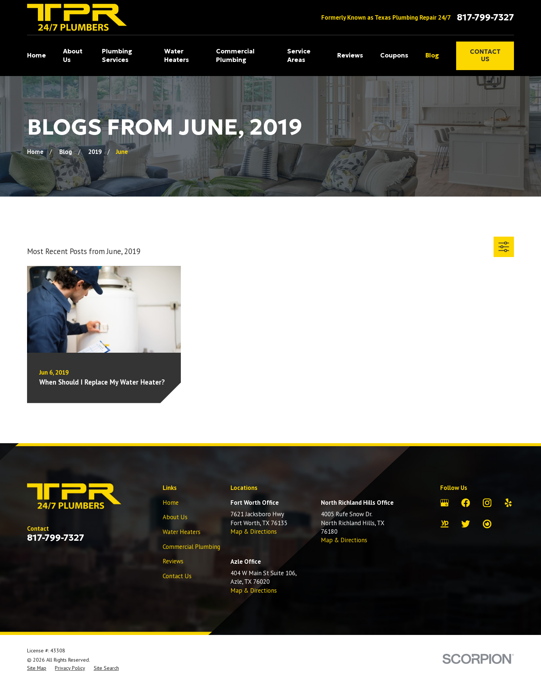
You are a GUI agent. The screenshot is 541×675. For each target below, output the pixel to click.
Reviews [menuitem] (350, 55)
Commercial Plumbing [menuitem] (235, 55)
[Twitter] (465, 524)
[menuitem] (36, 668)
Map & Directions (253, 531)
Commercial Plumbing (191, 547)
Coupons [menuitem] (394, 55)
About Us (175, 517)
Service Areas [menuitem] (299, 55)
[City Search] (487, 524)
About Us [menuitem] (72, 55)
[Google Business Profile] (444, 502)
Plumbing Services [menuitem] (117, 55)
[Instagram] (487, 502)
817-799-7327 (485, 17)
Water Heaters (181, 532)
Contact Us (485, 55)
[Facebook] (465, 502)
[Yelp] (508, 502)
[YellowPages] (444, 524)
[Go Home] (35, 152)
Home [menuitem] (36, 55)
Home (171, 502)
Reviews (173, 561)
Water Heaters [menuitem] (176, 55)
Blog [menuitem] (432, 55)
